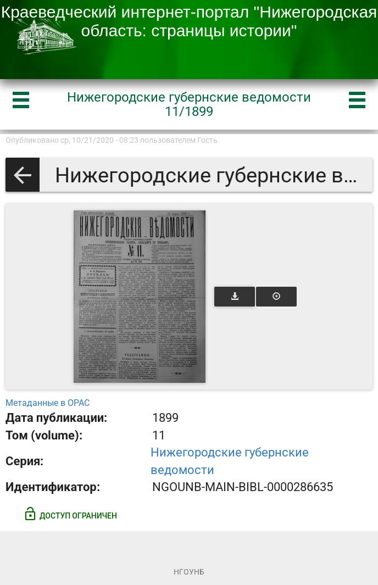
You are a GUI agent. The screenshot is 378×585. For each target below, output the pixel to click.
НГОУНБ (189, 571)
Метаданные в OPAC (47, 403)
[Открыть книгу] (139, 296)
